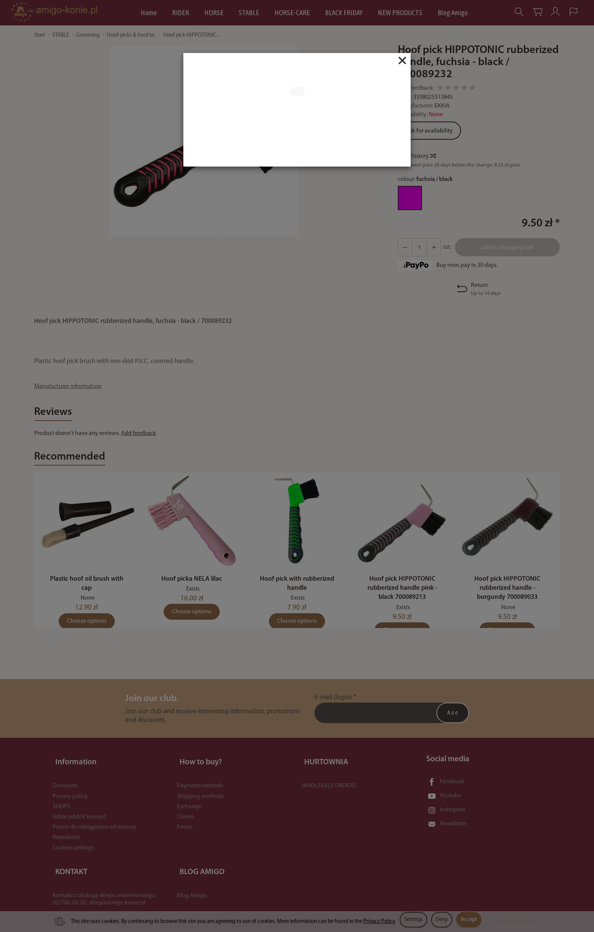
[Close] (402, 60)
